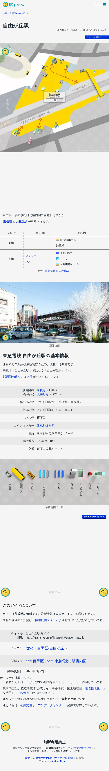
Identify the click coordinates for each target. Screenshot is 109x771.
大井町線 (21, 221)
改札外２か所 (45, 425)
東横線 (7, 221)
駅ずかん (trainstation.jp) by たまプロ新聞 (49, 757)
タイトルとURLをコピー (97, 37)
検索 (5, 13)
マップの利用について (80, 748)
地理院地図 (92, 688)
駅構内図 (79, 661)
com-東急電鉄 (57, 661)
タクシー (30, 255)
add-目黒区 (35, 661)
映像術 (24, 692)
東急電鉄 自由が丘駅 (57, 270)
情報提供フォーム (47, 620)
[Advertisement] (54, 181)
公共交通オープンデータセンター (42, 705)
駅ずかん (16, 5)
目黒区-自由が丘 (18, 13)
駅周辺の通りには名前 (17, 376)
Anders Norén (59, 761)
